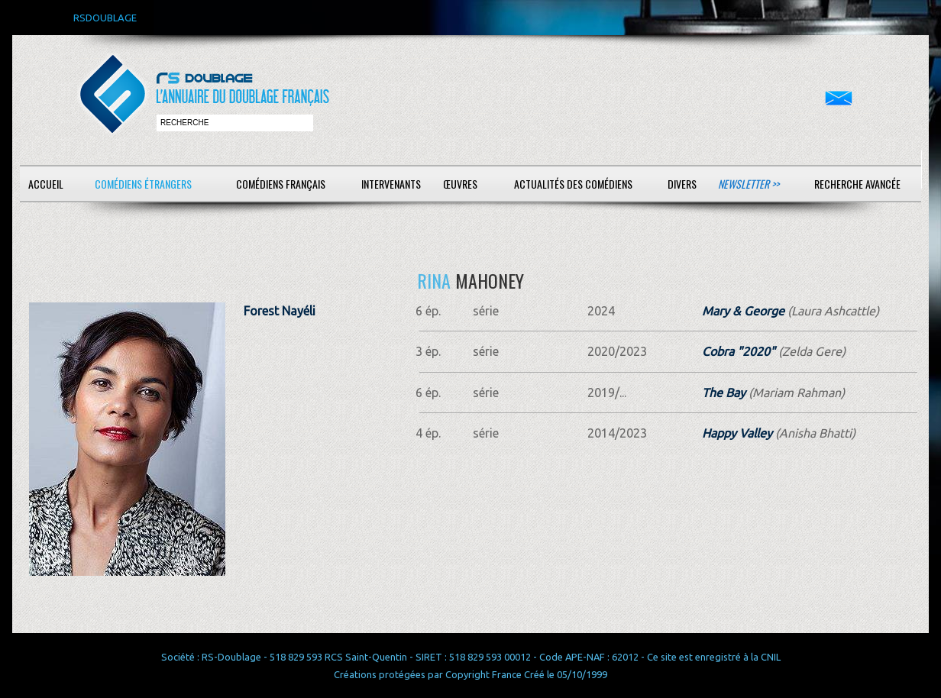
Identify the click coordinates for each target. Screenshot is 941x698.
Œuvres (460, 184)
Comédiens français (280, 184)
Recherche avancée (857, 184)
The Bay (723, 392)
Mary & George (743, 311)
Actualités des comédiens (573, 184)
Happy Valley (737, 433)
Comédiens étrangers (143, 184)
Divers (682, 184)
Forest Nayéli (279, 311)
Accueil (45, 184)
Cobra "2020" (738, 351)
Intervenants (391, 184)
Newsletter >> (748, 184)
